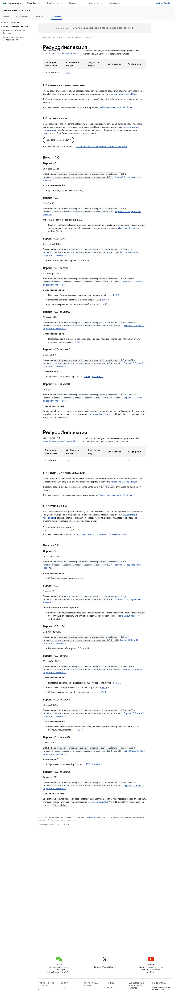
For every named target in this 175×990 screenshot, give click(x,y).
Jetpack (25, 10)
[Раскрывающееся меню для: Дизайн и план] (62, 3)
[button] (17, 22)
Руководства (22, 16)
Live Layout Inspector (129, 228)
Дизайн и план (52, 3)
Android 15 (110, 987)
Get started (10, 10)
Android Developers (50, 38)
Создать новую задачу (58, 140)
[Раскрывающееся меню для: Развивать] (81, 3)
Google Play (93, 3)
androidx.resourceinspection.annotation (60, 53)
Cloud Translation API (122, 28)
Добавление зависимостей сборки (115, 107)
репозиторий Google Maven (124, 94)
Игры (63, 987)
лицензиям (91, 817)
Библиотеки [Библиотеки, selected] (56, 16)
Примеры (40, 16)
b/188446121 (97, 376)
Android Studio (163, 3)
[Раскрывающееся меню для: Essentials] (39, 3)
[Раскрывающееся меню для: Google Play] (102, 3)
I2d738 (87, 376)
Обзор (6, 16)
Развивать (73, 3)
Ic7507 (78, 342)
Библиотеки (88, 38)
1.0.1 (68, 72)
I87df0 (116, 295)
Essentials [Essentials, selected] (31, 3)
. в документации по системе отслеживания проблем (101, 146)
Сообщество (115, 3)
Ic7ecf (103, 304)
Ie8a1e (104, 300)
